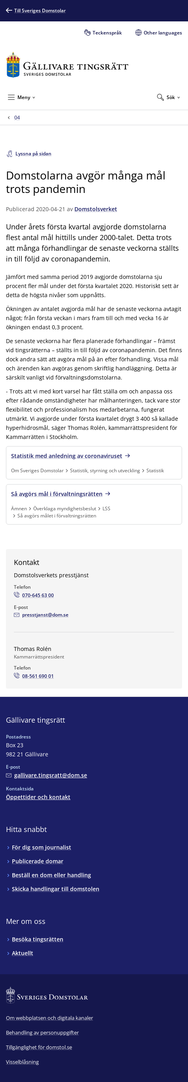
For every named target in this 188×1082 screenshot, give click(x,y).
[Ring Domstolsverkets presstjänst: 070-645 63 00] (34, 595)
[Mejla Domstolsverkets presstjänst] (41, 614)
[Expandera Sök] (168, 97)
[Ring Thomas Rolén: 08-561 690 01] (34, 676)
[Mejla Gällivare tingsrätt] (46, 775)
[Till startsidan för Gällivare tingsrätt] (67, 65)
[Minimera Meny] (21, 97)
